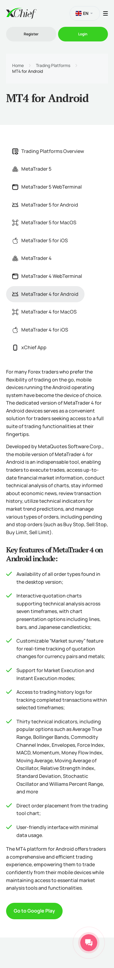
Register (31, 34)
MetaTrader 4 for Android (45, 294)
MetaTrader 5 (31, 168)
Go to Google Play (34, 910)
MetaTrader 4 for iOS (40, 329)
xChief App (29, 347)
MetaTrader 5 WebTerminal (47, 186)
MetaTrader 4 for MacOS (44, 311)
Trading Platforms (53, 65)
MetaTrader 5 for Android (45, 204)
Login (83, 34)
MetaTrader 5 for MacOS (44, 222)
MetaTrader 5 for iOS (40, 240)
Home (18, 65)
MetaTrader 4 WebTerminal (47, 276)
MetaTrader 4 (32, 258)
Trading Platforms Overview (48, 151)
